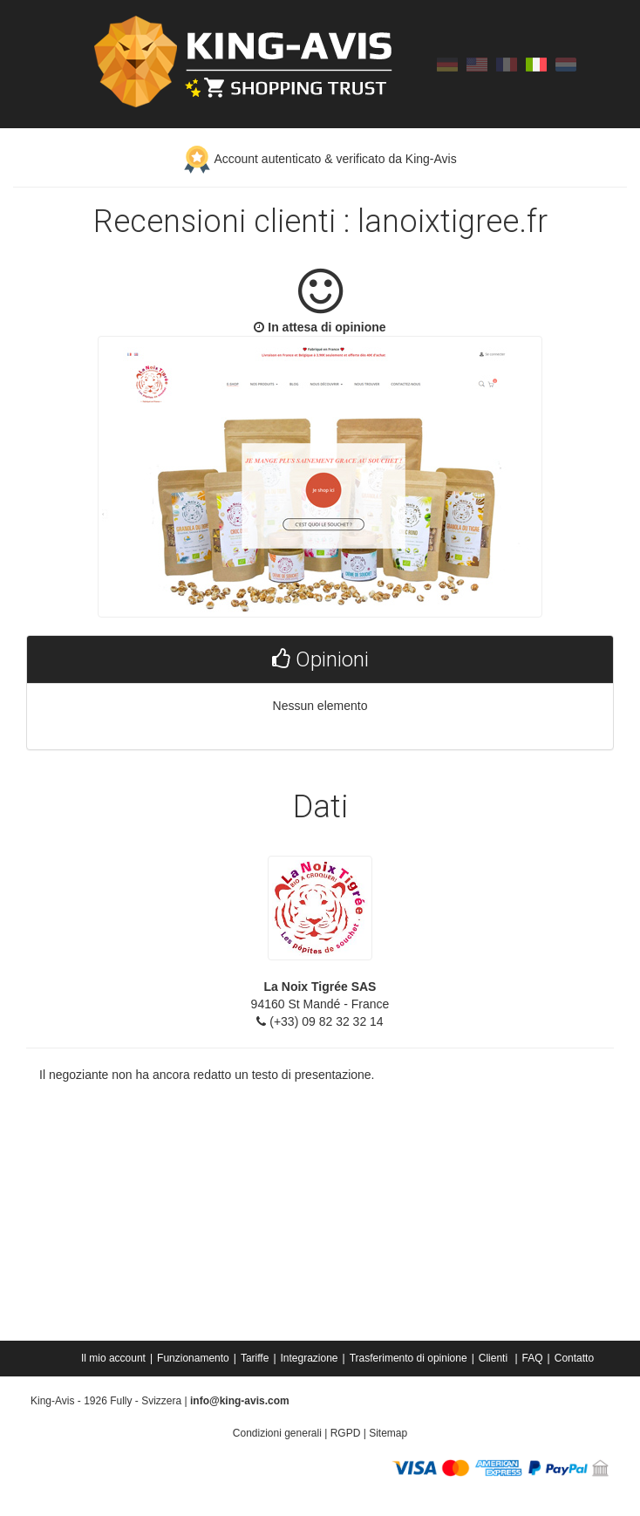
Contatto (574, 1358)
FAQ (532, 1358)
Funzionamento (193, 1358)
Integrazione (309, 1358)
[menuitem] (115, 1358)
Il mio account (113, 1358)
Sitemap (388, 1433)
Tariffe (255, 1358)
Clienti (495, 1358)
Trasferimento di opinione (408, 1358)
